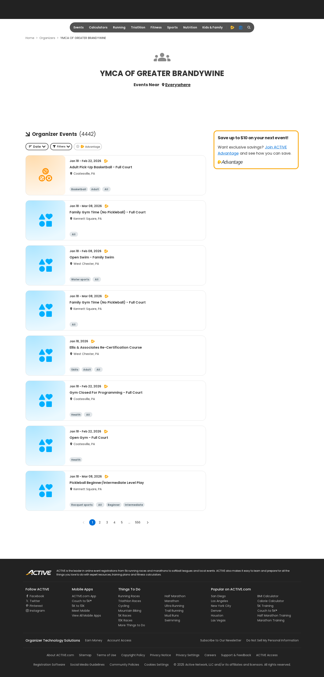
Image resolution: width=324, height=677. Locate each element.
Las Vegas (218, 620)
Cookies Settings (156, 664)
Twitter (35, 601)
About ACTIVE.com (60, 655)
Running (119, 27)
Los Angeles (219, 601)
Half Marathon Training (274, 615)
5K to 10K (78, 606)
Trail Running (174, 611)
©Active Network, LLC (194, 664)
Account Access (119, 640)
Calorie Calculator (270, 601)
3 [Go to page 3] (107, 522)
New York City (221, 606)
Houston (217, 615)
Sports (172, 27)
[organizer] (241, 27)
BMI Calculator (267, 596)
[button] (61, 146)
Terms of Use (106, 655)
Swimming (172, 620)
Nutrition (190, 27)
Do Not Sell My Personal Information (272, 640)
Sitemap (85, 655)
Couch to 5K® (82, 601)
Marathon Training (270, 620)
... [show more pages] (129, 522)
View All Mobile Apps (86, 615)
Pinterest (36, 606)
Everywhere (178, 85)
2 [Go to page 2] (100, 522)
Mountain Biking (129, 611)
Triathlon (138, 27)
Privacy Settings (187, 655)
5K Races (124, 615)
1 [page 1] (92, 522)
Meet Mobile (81, 611)
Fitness (156, 27)
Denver (216, 611)
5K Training (265, 606)
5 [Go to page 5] (122, 522)
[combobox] (37, 146)
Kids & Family (212, 27)
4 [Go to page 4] (114, 522)
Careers (210, 655)
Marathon (172, 601)
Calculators (98, 27)
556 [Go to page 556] (137, 522)
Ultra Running (174, 606)
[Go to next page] (147, 522)
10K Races (125, 620)
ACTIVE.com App (84, 596)
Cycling (123, 606)
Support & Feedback (236, 655)
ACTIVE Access (267, 655)
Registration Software (49, 664)
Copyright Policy (133, 655)
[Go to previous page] (84, 522)
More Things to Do (131, 625)
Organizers (47, 38)
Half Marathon (175, 596)
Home (30, 38)
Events (79, 27)
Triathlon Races (129, 601)
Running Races (129, 596)
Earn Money (93, 640)
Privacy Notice (160, 655)
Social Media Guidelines (87, 664)
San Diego (218, 596)
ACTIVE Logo (34, 571)
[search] (249, 27)
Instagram (37, 611)
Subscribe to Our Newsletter (220, 640)
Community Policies (124, 664)
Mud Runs (172, 615)
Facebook (37, 596)
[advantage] (232, 27)
